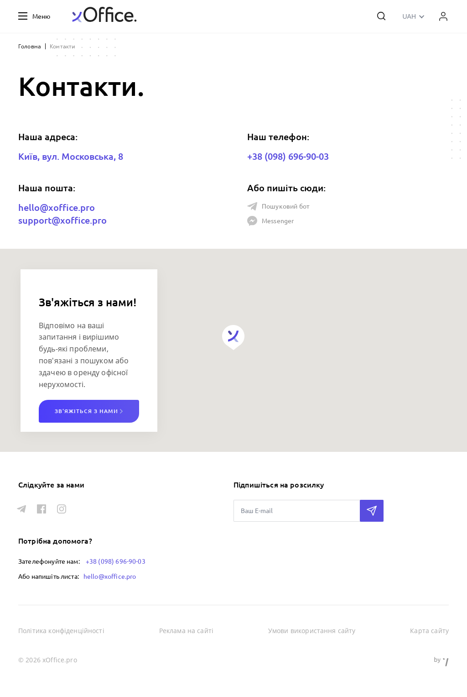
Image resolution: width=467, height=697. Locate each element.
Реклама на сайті (186, 630)
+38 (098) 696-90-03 (288, 156)
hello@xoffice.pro (56, 207)
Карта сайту (429, 630)
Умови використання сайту (312, 630)
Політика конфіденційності (61, 630)
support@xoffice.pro (62, 220)
